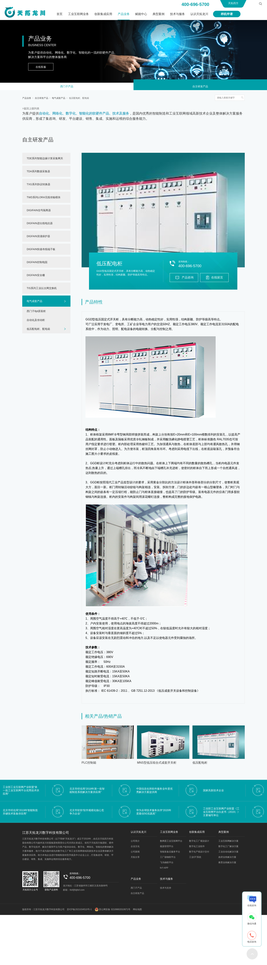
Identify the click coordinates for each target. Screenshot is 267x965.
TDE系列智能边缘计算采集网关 (45, 159)
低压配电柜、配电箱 (79, 99)
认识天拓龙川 (199, 14)
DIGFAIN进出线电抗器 (40, 224)
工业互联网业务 (78, 14)
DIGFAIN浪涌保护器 (38, 237)
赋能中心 (141, 14)
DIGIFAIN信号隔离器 (39, 211)
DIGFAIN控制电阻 (37, 263)
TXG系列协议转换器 (38, 185)
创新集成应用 (103, 14)
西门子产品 (66, 87)
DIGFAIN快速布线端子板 (41, 250)
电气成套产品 (58, 99)
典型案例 (158, 14)
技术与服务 (177, 14)
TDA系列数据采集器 (38, 172)
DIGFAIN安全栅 (36, 276)
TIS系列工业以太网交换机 (42, 289)
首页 (59, 14)
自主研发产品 (200, 87)
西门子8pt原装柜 (36, 312)
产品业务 (124, 14)
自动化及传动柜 (36, 321)
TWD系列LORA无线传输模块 (43, 198)
